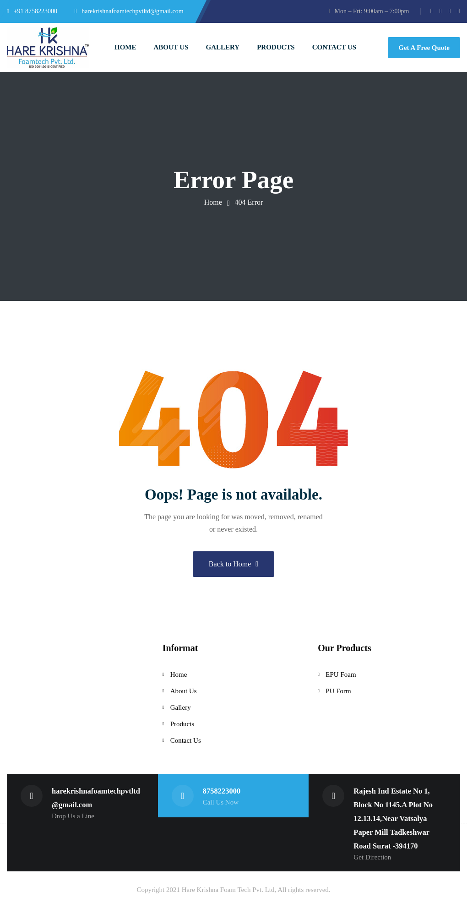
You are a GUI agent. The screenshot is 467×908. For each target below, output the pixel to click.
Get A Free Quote (424, 47)
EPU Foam (341, 674)
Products (182, 724)
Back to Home (233, 564)
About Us (183, 691)
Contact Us (185, 740)
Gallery (180, 707)
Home (213, 202)
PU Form (338, 691)
